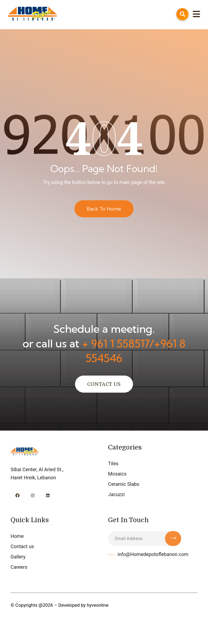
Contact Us (104, 384)
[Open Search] (182, 14)
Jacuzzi (116, 495)
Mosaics (117, 474)
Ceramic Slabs (123, 484)
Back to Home (104, 209)
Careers (19, 567)
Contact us (22, 547)
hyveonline (97, 605)
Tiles (113, 464)
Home (17, 537)
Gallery (18, 557)
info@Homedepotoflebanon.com (153, 555)
